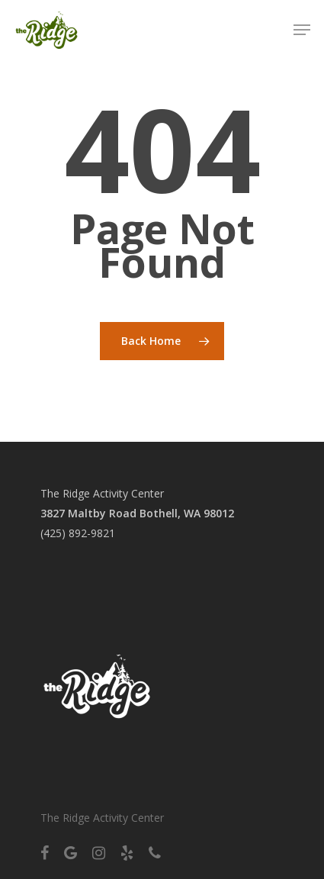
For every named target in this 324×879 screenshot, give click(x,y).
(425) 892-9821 (77, 533)
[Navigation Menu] (302, 29)
